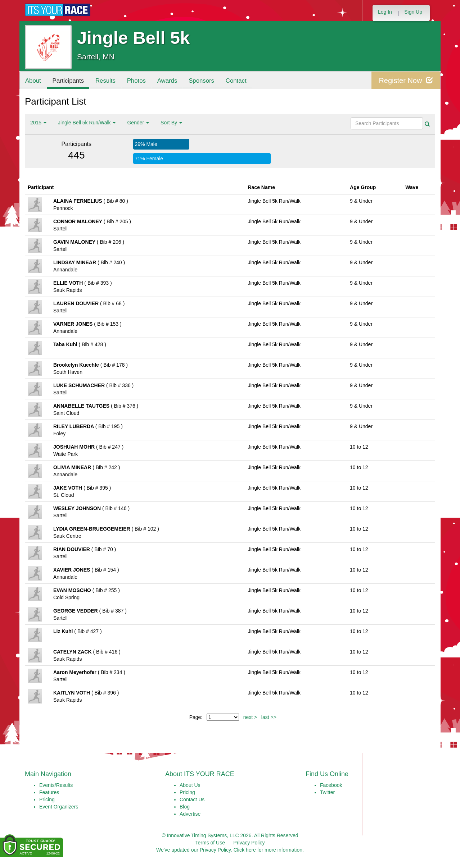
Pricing (47, 799)
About (33, 80)
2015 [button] (38, 122)
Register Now (406, 80)
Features (49, 792)
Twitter (327, 792)
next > (250, 717)
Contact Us (192, 799)
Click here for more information (268, 850)
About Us (190, 785)
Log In (385, 12)
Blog (185, 807)
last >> (268, 717)
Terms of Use (210, 842)
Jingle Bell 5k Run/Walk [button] (87, 122)
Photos (136, 80)
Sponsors (202, 80)
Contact (236, 80)
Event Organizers (58, 807)
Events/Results (56, 785)
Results (106, 80)
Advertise (190, 814)
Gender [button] (138, 122)
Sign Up (413, 12)
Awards (168, 80)
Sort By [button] (171, 122)
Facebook (331, 785)
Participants (68, 80)
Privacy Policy (249, 842)
